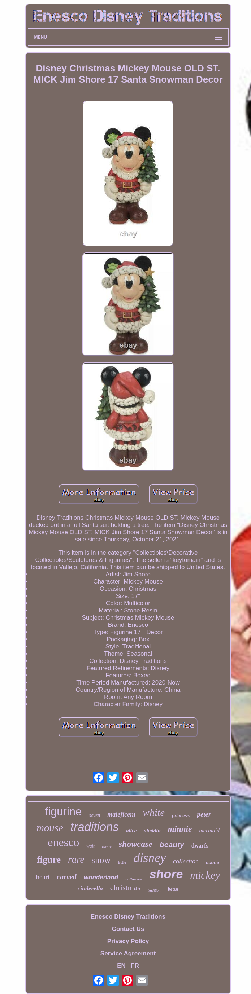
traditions (94, 827)
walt (90, 846)
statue (107, 847)
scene (212, 862)
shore (166, 874)
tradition (154, 890)
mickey (205, 875)
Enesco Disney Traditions (128, 916)
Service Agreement (128, 953)
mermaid (209, 830)
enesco (63, 842)
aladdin (152, 831)
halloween (133, 879)
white (154, 812)
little (122, 862)
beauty (172, 844)
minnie (180, 829)
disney (150, 858)
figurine (63, 811)
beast (173, 889)
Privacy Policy (128, 941)
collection (186, 861)
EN (121, 965)
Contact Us (128, 928)
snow (101, 860)
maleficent (121, 814)
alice (131, 831)
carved (66, 877)
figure (49, 859)
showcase (135, 844)
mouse (49, 828)
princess (181, 815)
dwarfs (199, 846)
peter (204, 814)
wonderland (101, 877)
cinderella (90, 888)
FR (135, 965)
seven (94, 815)
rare (76, 859)
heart (42, 877)
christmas (125, 887)
